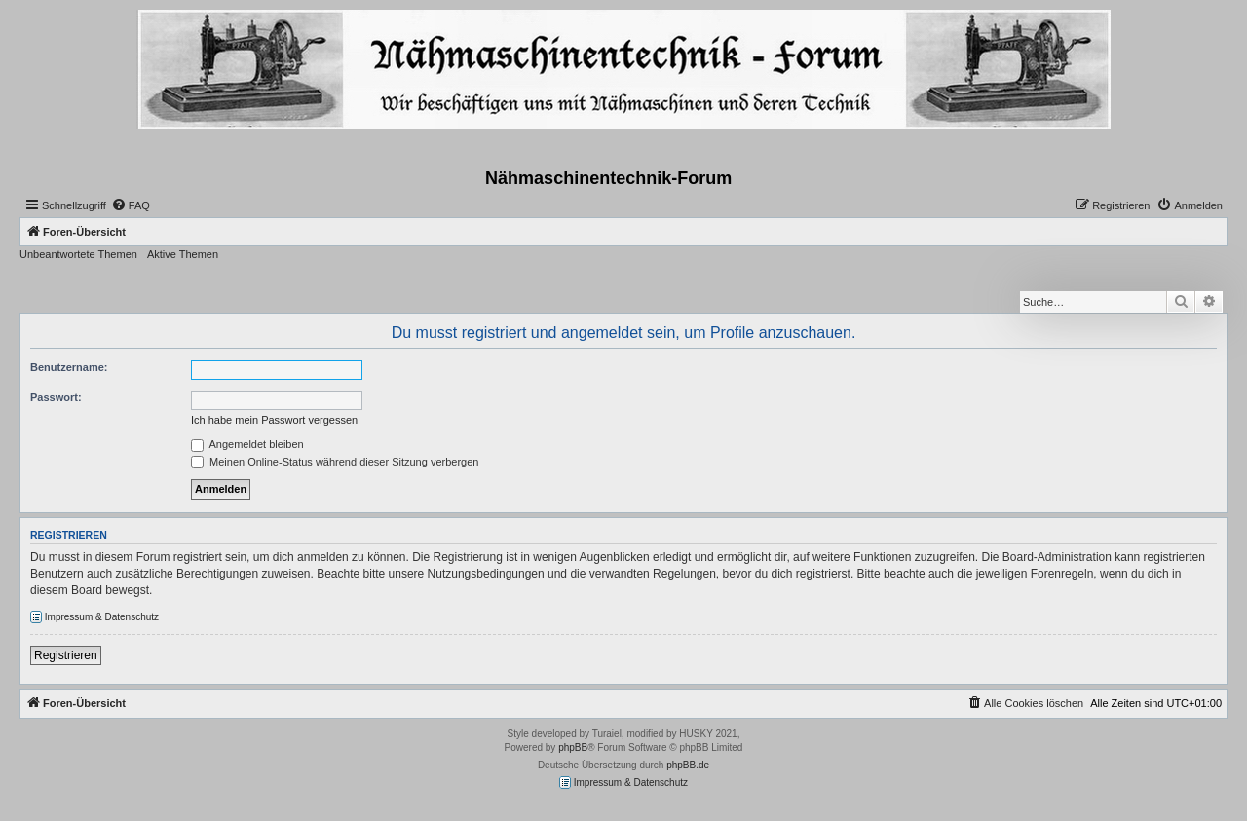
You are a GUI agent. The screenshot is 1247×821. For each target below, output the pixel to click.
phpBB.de (687, 765)
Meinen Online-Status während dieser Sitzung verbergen (334, 461)
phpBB (572, 747)
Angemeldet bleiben (247, 444)
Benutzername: (68, 367)
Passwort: (56, 397)
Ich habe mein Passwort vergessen (274, 420)
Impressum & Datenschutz (94, 617)
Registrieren (65, 655)
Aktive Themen (182, 254)
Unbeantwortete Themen (78, 254)
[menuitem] (130, 205)
